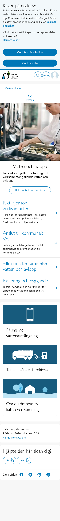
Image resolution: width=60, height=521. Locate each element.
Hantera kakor (11, 40)
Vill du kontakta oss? (15, 437)
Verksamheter (12, 88)
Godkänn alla (30, 63)
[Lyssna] (30, 98)
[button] (38, 75)
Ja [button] (10, 460)
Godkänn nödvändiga (30, 52)
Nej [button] (24, 460)
